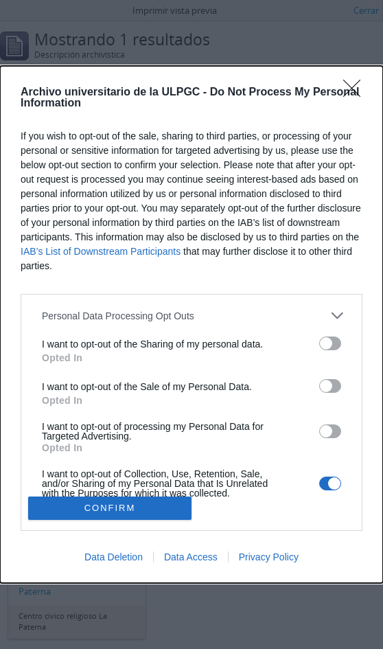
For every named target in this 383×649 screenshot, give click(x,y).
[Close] (356, 93)
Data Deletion (113, 556)
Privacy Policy (269, 556)
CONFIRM (110, 507)
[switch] (330, 343)
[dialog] (191, 324)
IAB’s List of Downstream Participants (101, 251)
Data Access (191, 556)
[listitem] (191, 315)
